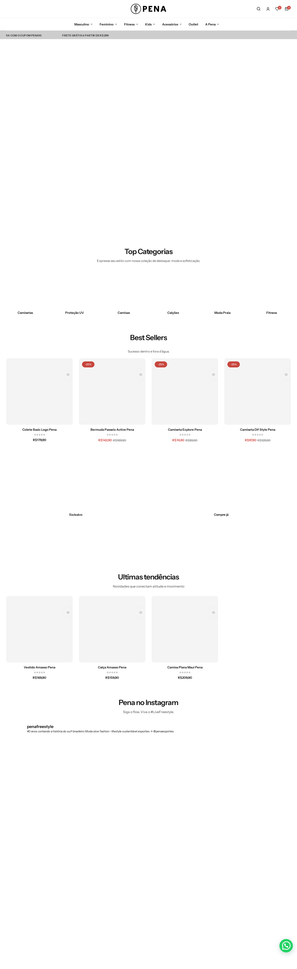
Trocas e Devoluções (146, 875)
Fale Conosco (141, 867)
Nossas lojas (99, 889)
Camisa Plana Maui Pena (185, 667)
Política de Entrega (145, 899)
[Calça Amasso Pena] (112, 629)
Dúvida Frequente (145, 860)
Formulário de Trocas (147, 882)
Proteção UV (74, 313)
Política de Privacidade (140, 890)
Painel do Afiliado (102, 918)
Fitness (129, 24)
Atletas (95, 882)
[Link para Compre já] (221, 515)
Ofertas (179, 896)
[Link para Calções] (173, 289)
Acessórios (170, 24)
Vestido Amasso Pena (39, 667)
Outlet (193, 24)
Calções (173, 313)
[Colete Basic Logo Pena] (39, 391)
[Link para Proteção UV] (75, 289)
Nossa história (100, 860)
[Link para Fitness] (272, 289)
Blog (93, 875)
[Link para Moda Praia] (222, 289)
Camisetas (25, 313)
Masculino (81, 24)
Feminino (106, 24)
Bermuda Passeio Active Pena (112, 430)
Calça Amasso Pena (112, 667)
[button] (277, 9)
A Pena (210, 24)
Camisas (123, 313)
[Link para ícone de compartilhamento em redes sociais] (219, 868)
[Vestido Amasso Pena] (39, 629)
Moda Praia (222, 313)
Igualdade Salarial (144, 906)
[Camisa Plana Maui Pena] (185, 629)
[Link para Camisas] (124, 289)
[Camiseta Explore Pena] (185, 391)
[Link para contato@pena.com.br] (21, 895)
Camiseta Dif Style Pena (257, 430)
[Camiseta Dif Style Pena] (257, 391)
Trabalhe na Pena (102, 903)
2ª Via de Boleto (101, 911)
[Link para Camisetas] (25, 289)
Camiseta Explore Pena (185, 430)
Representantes (101, 896)
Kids (148, 24)
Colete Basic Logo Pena (39, 430)
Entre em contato (103, 867)
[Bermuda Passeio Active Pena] (112, 391)
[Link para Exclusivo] (75, 515)
